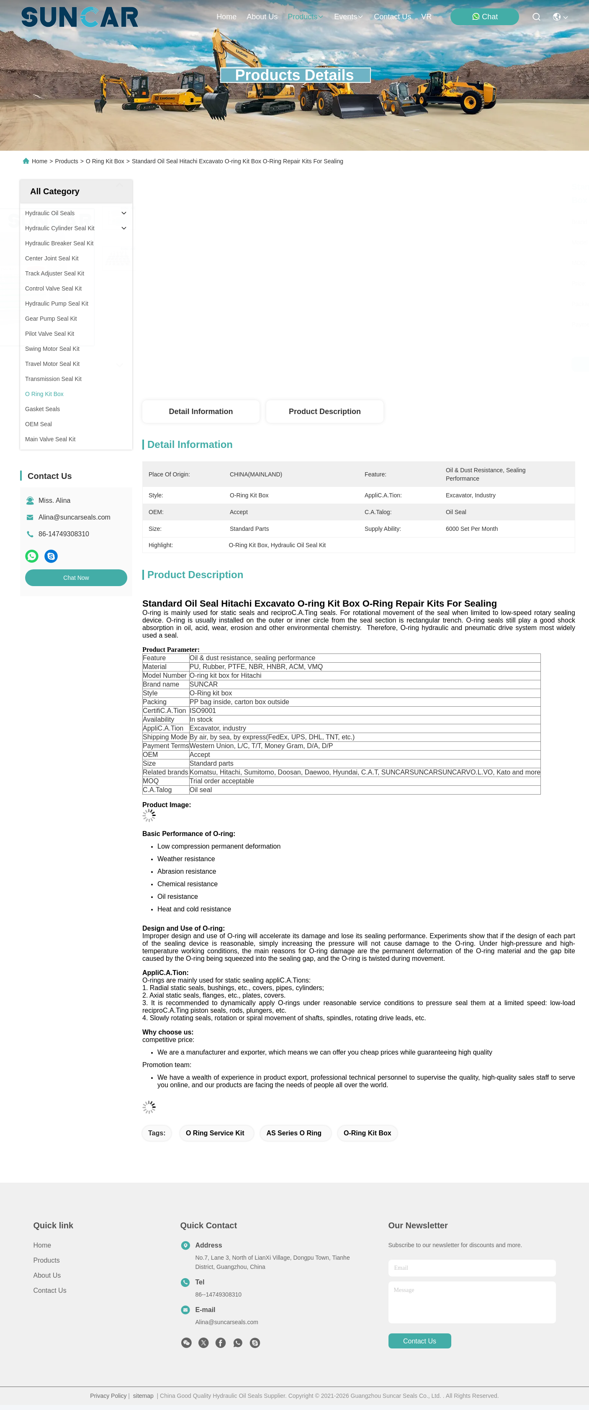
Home (226, 17)
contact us (392, 17)
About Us (47, 1275)
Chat (485, 16)
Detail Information (201, 411)
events (349, 17)
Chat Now (76, 577)
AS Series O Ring (294, 1133)
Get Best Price (438, 364)
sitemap (143, 1395)
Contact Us (50, 1290)
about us (262, 17)
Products (66, 161)
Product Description (325, 411)
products (306, 17)
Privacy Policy (108, 1395)
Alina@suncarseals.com (75, 517)
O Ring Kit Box (105, 161)
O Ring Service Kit (215, 1133)
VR (426, 17)
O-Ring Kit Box (367, 1133)
